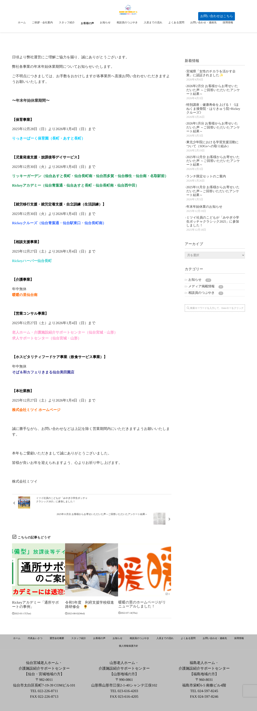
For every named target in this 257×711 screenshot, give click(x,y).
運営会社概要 (57, 624)
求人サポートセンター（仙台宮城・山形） (46, 338)
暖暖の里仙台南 (24, 295)
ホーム (22, 33)
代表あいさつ (35, 624)
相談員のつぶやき (127, 33)
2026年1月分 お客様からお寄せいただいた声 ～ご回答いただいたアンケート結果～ (213, 127)
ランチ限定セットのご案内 (206, 176)
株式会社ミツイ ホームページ (36, 410)
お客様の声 (87, 33)
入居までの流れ (153, 33)
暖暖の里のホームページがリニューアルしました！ (142, 591)
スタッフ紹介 (67, 33)
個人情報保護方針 (128, 631)
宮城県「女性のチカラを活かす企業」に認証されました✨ (211, 73)
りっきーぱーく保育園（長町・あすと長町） (48, 138)
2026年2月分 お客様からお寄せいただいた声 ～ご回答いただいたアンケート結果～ (213, 90)
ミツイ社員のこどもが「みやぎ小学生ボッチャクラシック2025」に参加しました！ (212, 221)
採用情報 (228, 33)
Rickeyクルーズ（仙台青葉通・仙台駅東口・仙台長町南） (59, 223)
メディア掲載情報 (205, 287)
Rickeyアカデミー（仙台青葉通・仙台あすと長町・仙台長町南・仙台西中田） (75, 185)
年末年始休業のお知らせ (204, 207)
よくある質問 (176, 33)
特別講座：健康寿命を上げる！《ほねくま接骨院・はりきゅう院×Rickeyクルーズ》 (213, 108)
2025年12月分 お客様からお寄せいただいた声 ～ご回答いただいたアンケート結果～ (213, 161)
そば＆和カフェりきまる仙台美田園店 (43, 372)
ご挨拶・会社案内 (42, 33)
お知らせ (105, 33)
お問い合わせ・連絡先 (203, 33)
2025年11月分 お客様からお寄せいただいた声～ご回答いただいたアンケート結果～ (213, 191)
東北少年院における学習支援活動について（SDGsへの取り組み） (212, 144)
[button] (216, 16)
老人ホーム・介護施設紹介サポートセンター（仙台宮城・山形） (64, 332)
